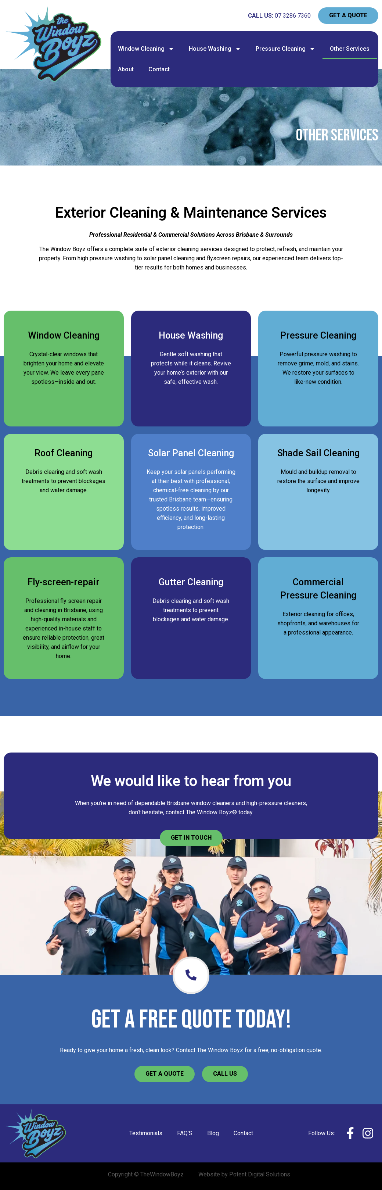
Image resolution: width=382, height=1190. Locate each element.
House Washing (215, 49)
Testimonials (145, 1133)
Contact (159, 69)
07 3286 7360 (293, 15)
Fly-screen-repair (64, 582)
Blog (213, 1133)
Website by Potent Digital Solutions (244, 1174)
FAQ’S (184, 1133)
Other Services (350, 48)
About (126, 69)
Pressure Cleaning (285, 49)
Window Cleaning (146, 49)
